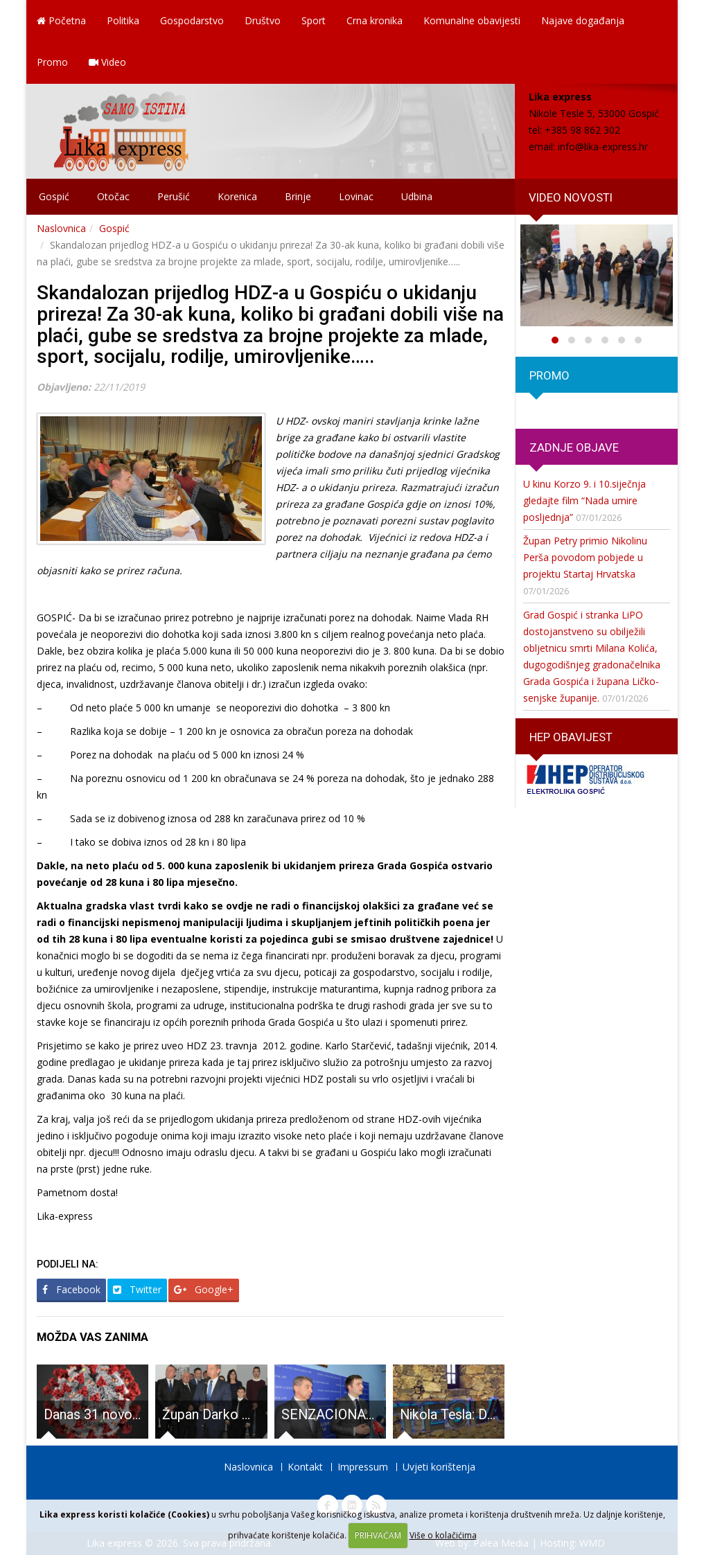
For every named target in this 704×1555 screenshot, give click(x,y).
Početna (61, 20)
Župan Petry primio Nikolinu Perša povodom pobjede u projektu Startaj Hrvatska (585, 557)
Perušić (173, 196)
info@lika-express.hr (603, 146)
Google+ (204, 1289)
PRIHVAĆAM (378, 1535)
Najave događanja (582, 20)
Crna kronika (374, 20)
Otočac (113, 196)
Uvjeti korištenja (439, 1466)
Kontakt (305, 1466)
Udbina (416, 196)
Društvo (263, 20)
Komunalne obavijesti (471, 20)
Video (107, 62)
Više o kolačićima (443, 1535)
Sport (313, 20)
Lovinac (356, 196)
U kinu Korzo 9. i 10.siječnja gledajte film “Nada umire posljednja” (584, 500)
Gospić (54, 196)
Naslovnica (61, 228)
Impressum (362, 1466)
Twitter (137, 1289)
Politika (123, 20)
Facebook (71, 1289)
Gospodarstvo (192, 20)
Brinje (298, 196)
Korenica (237, 196)
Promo (52, 62)
